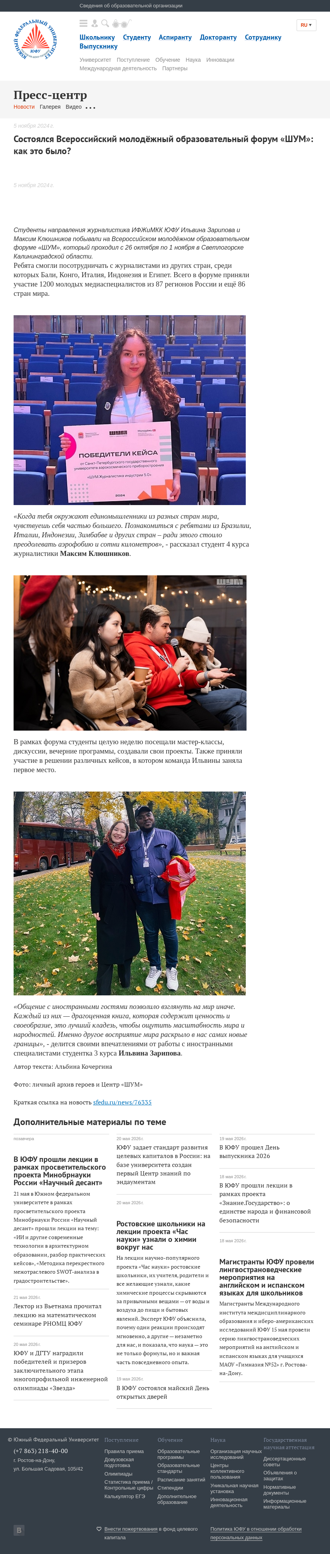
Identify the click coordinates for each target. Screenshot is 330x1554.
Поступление (133, 60)
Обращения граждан (113, 107)
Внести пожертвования (131, 1529)
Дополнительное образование (177, 1499)
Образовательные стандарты (179, 1468)
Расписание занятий (181, 1480)
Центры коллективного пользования (227, 1471)
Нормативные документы (280, 1490)
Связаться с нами (166, 107)
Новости (24, 107)
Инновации (220, 60)
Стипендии (170, 1488)
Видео (74, 107)
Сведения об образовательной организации (131, 6)
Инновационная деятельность (229, 1502)
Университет (95, 60)
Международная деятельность (118, 68)
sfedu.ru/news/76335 (122, 1102)
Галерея (50, 107)
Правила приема (124, 1451)
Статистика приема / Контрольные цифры (128, 1485)
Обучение (167, 60)
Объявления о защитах (280, 1475)
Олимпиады (118, 1474)
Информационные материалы (285, 1504)
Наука (193, 60)
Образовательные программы (179, 1454)
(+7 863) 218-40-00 (41, 1450)
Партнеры (175, 68)
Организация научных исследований (236, 1454)
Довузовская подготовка (119, 1462)
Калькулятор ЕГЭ (124, 1496)
